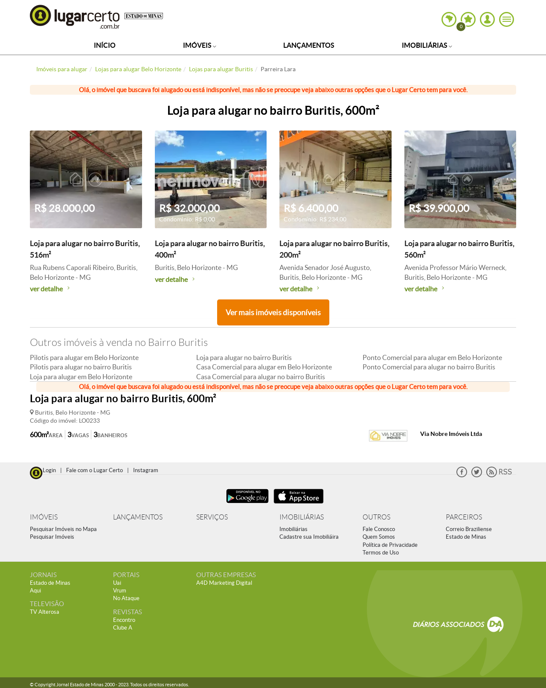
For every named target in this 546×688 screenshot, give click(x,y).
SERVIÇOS (212, 517)
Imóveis (199, 45)
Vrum (119, 590)
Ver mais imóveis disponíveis (273, 312)
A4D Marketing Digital (224, 583)
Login (49, 470)
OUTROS (376, 517)
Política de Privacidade (390, 545)
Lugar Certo (75, 16)
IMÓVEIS (44, 517)
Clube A (122, 627)
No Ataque (126, 598)
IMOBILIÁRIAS (301, 517)
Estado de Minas (466, 537)
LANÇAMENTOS (138, 517)
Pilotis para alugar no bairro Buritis (81, 367)
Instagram (145, 470)
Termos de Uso (381, 552)
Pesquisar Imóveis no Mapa (63, 529)
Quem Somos (379, 537)
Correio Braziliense (469, 529)
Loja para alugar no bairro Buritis (244, 357)
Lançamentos (308, 45)
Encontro (124, 620)
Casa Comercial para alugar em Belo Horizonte (264, 367)
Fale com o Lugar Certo (94, 470)
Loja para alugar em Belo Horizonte (81, 376)
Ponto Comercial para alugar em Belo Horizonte (432, 357)
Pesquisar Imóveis (52, 537)
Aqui (35, 590)
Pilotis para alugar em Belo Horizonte (84, 357)
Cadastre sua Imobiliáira (309, 537)
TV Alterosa (44, 612)
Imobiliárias (427, 45)
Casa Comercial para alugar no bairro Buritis (260, 376)
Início (105, 45)
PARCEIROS (464, 517)
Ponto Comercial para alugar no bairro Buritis (429, 367)
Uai (117, 583)
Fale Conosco (379, 529)
